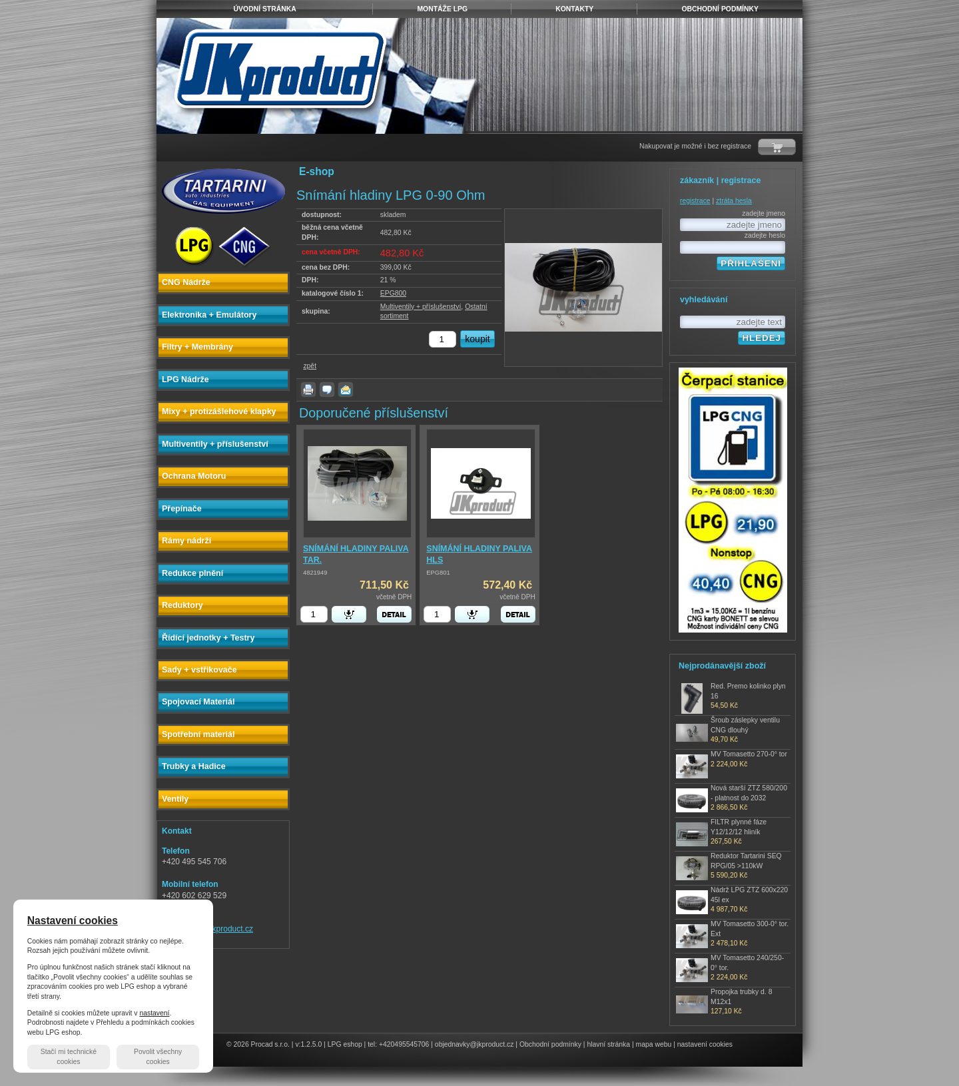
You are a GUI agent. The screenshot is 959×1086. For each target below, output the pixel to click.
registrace (695, 200)
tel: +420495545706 (398, 1044)
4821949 (315, 572)
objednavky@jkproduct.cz (474, 1044)
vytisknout (308, 389)
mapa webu (654, 1044)
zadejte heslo (765, 235)
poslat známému (345, 389)
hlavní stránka (608, 1044)
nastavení (154, 1013)
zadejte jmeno (763, 213)
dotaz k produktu (327, 389)
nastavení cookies (705, 1044)
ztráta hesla (734, 200)
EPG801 (438, 572)
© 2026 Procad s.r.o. (258, 1044)
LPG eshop (345, 1044)
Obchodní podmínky (550, 1044)
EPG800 (393, 293)
